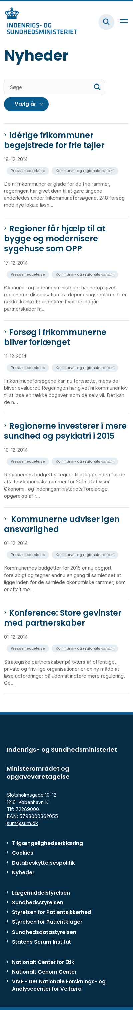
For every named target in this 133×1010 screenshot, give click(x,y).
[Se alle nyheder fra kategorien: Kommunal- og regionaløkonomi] (86, 170)
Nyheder (23, 872)
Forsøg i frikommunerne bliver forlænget (55, 337)
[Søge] (54, 87)
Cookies (22, 852)
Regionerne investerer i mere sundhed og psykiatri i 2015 (65, 431)
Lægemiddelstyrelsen (41, 892)
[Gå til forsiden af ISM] (38, 22)
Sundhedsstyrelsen (37, 902)
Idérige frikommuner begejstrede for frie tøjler (54, 140)
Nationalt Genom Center (44, 971)
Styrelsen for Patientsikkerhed (51, 912)
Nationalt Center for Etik (43, 962)
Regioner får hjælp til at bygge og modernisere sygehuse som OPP (54, 239)
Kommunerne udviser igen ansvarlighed (62, 524)
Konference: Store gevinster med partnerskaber (62, 618)
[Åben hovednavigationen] (126, 22)
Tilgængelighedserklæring (47, 843)
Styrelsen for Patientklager (47, 921)
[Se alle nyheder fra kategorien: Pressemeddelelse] (28, 170)
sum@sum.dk (22, 823)
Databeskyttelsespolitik (43, 862)
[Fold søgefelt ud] (106, 22)
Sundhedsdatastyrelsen (44, 932)
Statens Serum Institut (41, 941)
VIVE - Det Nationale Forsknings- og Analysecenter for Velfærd (59, 985)
